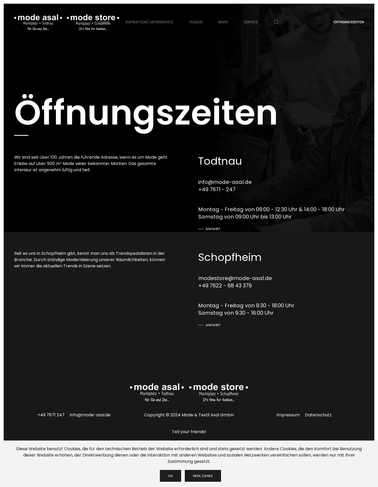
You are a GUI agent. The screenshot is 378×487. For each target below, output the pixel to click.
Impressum (288, 415)
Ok (170, 475)
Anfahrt (213, 228)
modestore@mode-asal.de (235, 278)
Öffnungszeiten (349, 22)
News (223, 22)
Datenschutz (318, 415)
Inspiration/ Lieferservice (149, 22)
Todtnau (220, 161)
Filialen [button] (195, 22)
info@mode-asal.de (225, 182)
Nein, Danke (203, 475)
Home (104, 22)
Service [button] (251, 22)
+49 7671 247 (51, 415)
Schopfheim (230, 257)
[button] (276, 22)
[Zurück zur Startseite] (66, 22)
